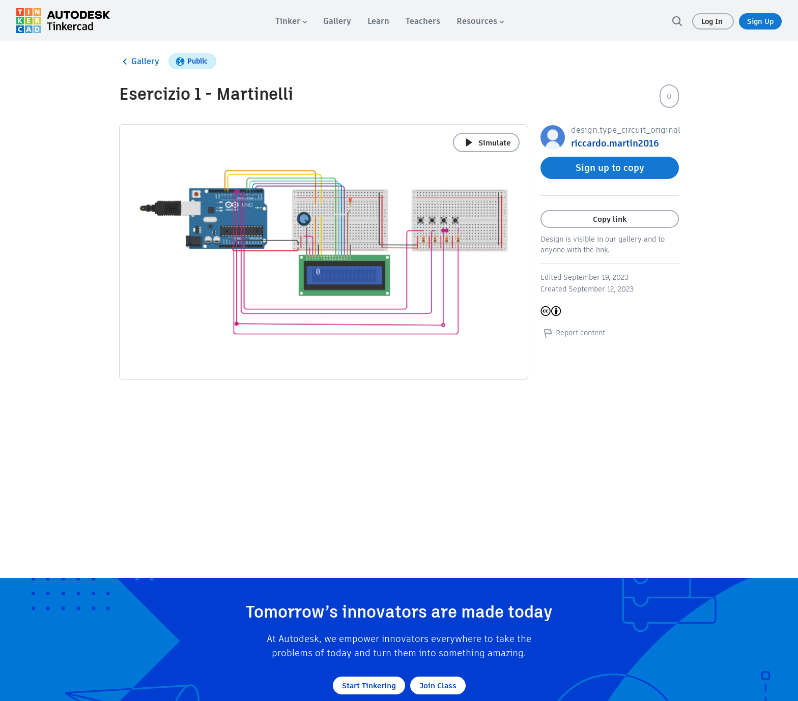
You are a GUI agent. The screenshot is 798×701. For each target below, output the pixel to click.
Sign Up (760, 21)
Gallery (139, 61)
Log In (713, 21)
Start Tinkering (369, 685)
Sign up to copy (610, 167)
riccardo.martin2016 (615, 143)
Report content (572, 332)
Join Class (438, 685)
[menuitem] (291, 21)
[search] (677, 20)
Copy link (609, 219)
